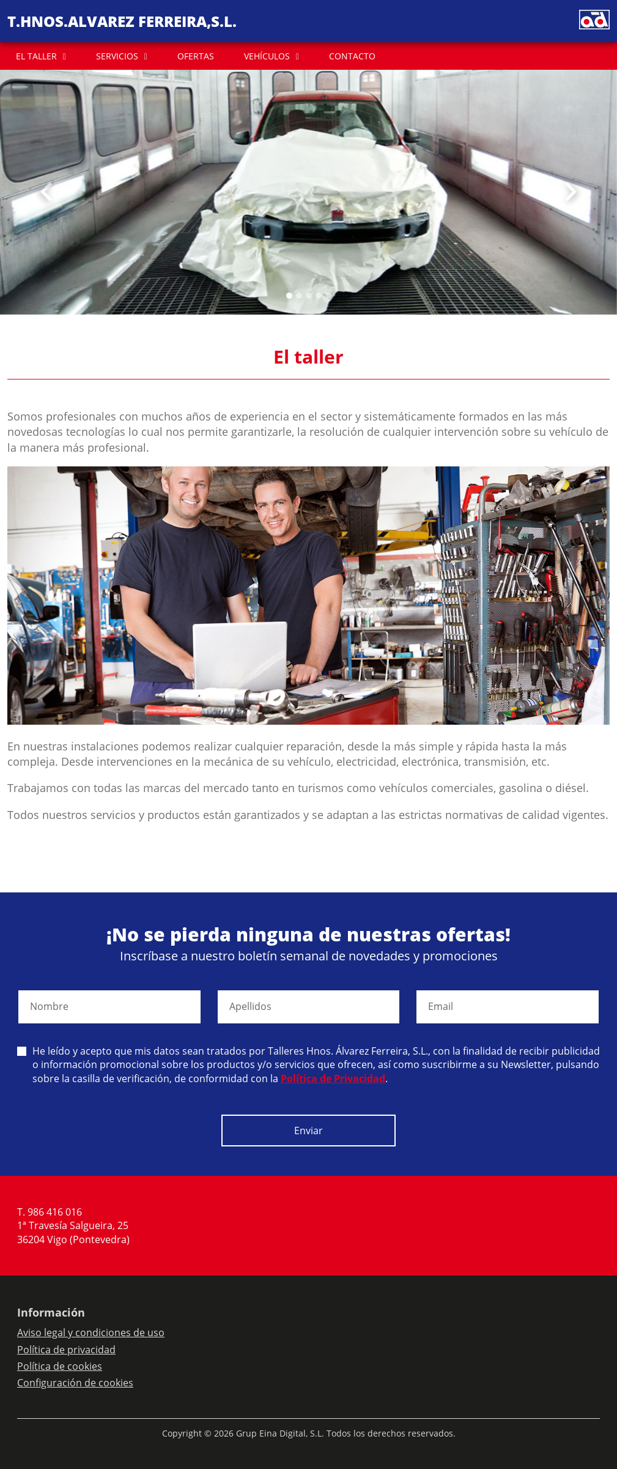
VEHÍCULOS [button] (267, 56)
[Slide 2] (309, 295)
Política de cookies (59, 1366)
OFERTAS (195, 56)
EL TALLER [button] (36, 56)
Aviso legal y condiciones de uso (90, 1332)
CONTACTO (352, 56)
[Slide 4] (328, 295)
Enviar (308, 1130)
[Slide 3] (319, 295)
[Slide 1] (299, 295)
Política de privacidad (66, 1349)
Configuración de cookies (75, 1382)
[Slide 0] (289, 295)
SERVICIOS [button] (117, 56)
